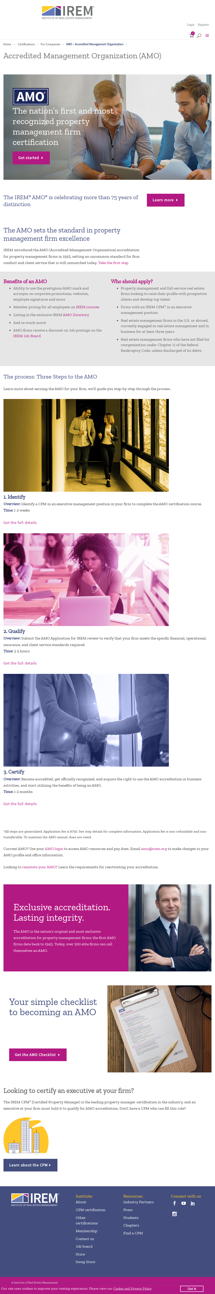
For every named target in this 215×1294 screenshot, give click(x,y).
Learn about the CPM (28, 1165)
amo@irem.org (154, 848)
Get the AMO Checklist (36, 1054)
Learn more (164, 199)
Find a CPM (133, 1233)
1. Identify (14, 497)
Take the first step (113, 262)
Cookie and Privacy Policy (132, 1288)
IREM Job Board (27, 335)
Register (203, 25)
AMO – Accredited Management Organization (94, 44)
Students (131, 1217)
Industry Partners (138, 1202)
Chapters (131, 1225)
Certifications (26, 44)
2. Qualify (14, 631)
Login (191, 25)
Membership (86, 1230)
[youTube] (183, 1203)
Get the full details (20, 522)
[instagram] (174, 1214)
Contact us (85, 1238)
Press (128, 1209)
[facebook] (174, 1203)
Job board (84, 1246)
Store (80, 1254)
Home (7, 44)
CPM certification (90, 1209)
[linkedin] (193, 1203)
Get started (29, 157)
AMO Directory (76, 314)
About (81, 1202)
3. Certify (13, 772)
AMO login (54, 848)
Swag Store (85, 1261)
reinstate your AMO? (39, 867)
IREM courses (87, 307)
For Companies (50, 44)
